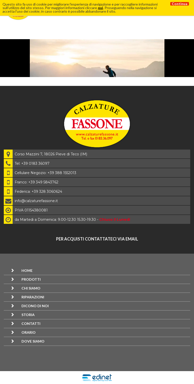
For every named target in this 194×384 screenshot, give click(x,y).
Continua (179, 4)
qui (100, 8)
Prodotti (31, 279)
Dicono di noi (35, 306)
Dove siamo (32, 341)
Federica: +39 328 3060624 (38, 191)
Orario (28, 332)
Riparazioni (32, 297)
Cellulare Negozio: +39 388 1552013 (45, 173)
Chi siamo (30, 288)
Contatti (30, 323)
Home (27, 270)
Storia (28, 315)
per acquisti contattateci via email (97, 238)
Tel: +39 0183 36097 (32, 163)
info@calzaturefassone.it (36, 201)
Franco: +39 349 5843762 (36, 182)
